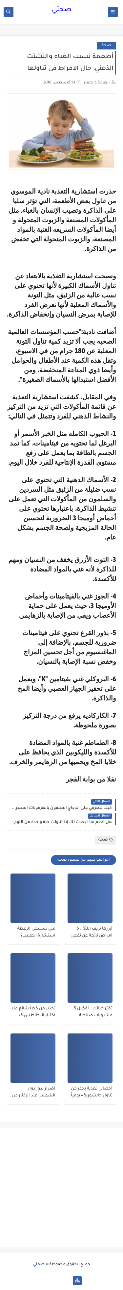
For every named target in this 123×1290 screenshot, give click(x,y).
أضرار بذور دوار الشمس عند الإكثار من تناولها (33, 1092)
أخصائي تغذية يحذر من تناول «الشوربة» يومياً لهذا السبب (92, 1092)
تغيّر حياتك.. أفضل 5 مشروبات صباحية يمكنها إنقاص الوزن (93, 1012)
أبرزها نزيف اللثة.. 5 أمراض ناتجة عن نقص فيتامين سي (92, 932)
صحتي (62, 10)
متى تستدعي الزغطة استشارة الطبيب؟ (36, 932)
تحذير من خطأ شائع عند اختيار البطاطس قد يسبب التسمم (33, 1012)
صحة (106, 46)
